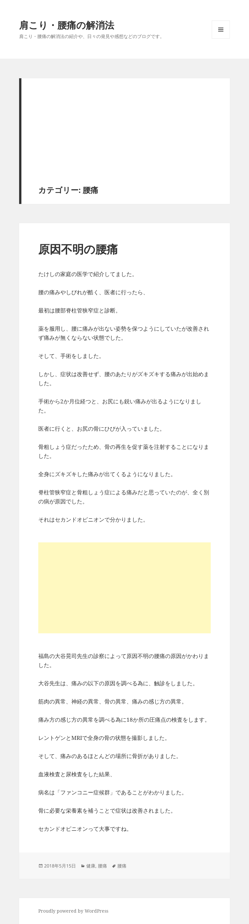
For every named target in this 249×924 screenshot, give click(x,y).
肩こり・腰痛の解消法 (66, 25)
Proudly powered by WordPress (73, 911)
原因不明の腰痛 (78, 249)
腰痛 (102, 866)
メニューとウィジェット (221, 38)
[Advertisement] (126, 136)
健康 (90, 866)
